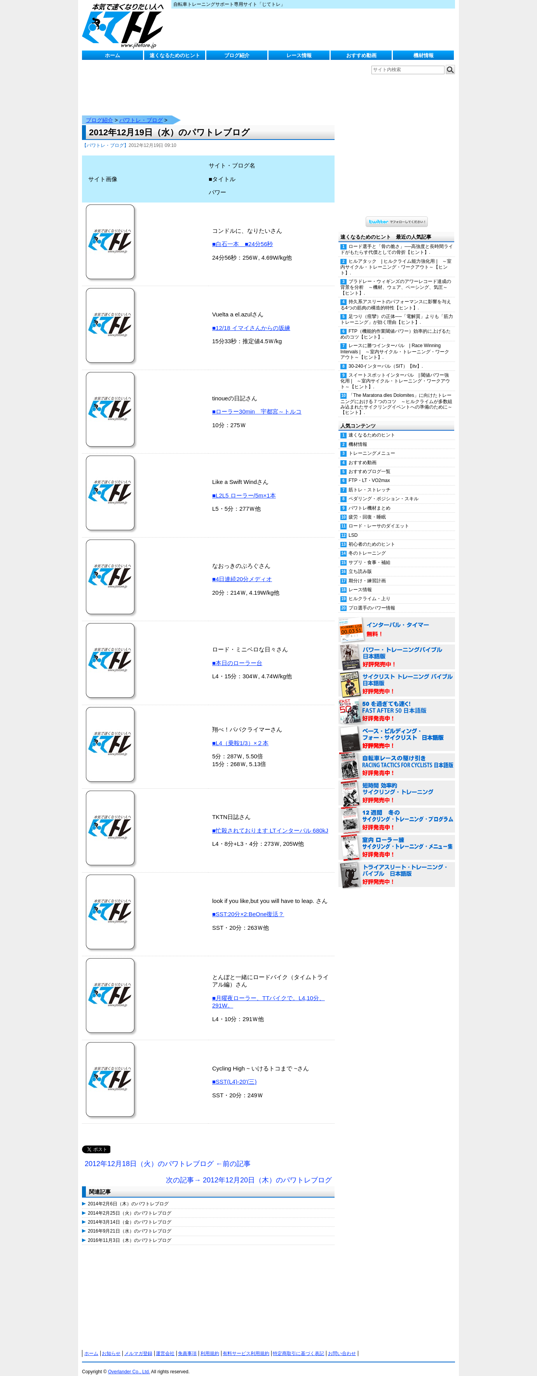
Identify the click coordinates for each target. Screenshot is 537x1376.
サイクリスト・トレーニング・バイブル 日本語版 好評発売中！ (396, 676)
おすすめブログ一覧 (370, 463)
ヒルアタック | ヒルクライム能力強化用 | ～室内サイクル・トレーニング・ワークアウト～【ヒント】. (396, 259)
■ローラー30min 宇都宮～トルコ (257, 403)
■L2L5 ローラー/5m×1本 (244, 487)
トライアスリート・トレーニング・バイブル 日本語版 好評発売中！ (396, 867)
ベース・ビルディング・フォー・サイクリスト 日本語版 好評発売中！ (396, 731)
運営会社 (165, 1345)
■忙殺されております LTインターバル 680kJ (270, 822)
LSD (353, 527)
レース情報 (299, 55)
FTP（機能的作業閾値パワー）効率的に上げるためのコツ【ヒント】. (395, 326)
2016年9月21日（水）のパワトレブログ (129, 1223)
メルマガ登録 (138, 1345)
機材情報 (423, 55)
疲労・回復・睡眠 (367, 509)
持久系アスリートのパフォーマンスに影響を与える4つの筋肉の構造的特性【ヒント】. (395, 296)
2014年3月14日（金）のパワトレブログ (129, 1214)
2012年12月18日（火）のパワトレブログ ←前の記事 (168, 1156)
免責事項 (187, 1345)
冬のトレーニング (367, 545)
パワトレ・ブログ (141, 112)
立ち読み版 (360, 563)
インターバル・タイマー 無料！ (396, 622)
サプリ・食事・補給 (370, 554)
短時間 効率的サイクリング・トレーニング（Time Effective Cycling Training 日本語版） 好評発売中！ (396, 785)
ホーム (112, 55)
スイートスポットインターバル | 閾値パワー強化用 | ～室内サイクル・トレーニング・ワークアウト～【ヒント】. (395, 373)
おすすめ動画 (361, 55)
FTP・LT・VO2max (369, 472)
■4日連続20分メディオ (242, 571)
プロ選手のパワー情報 (372, 600)
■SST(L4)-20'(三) (234, 1073)
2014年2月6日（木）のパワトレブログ (128, 1196)
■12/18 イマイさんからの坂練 (251, 320)
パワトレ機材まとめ (370, 500)
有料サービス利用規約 (246, 1345)
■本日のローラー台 (237, 655)
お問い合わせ (342, 1345)
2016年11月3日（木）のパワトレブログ (129, 1232)
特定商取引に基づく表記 (298, 1345)
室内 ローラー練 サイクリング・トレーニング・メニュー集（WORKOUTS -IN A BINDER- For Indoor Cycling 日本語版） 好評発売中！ (396, 840)
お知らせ (111, 1345)
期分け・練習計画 (367, 573)
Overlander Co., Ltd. (129, 1364)
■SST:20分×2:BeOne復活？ (248, 906)
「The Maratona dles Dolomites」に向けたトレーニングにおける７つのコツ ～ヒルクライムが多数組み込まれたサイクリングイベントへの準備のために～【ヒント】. (396, 396)
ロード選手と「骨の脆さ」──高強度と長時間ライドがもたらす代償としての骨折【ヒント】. (396, 241)
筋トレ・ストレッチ (370, 482)
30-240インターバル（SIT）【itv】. (386, 358)
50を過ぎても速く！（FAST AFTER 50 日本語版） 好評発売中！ (396, 704)
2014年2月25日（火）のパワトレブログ (129, 1205)
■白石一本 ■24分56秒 (242, 236)
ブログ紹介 (236, 55)
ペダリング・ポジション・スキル (383, 491)
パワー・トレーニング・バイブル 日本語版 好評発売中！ (396, 649)
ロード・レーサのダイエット (379, 518)
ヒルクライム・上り (370, 591)
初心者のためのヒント (372, 536)
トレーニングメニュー (372, 445)
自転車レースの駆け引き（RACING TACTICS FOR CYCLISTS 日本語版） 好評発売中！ (396, 758)
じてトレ (124, 25)
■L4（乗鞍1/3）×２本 (240, 735)
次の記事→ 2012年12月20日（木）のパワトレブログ (249, 1172)
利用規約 (210, 1345)
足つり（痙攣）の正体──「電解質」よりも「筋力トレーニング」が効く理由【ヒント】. (396, 311)
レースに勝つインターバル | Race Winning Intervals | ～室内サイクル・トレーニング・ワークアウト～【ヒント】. (394, 343)
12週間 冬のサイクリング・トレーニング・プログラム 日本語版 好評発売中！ (396, 812)
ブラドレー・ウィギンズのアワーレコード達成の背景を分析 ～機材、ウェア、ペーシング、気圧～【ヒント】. (395, 279)
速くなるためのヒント (175, 55)
